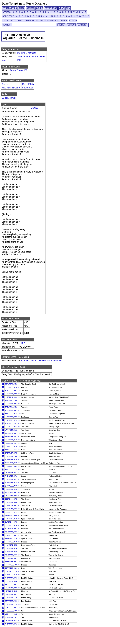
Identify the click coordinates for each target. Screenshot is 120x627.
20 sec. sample (9, 98)
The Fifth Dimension (26, 53)
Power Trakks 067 (18, 70)
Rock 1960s (28, 84)
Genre (5, 84)
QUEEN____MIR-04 (12, 486)
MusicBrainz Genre (11, 87)
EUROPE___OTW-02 (12, 525)
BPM (68, 8)
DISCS (22, 8)
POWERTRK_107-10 (12, 443)
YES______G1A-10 (12, 414)
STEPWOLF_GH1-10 (12, 561)
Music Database (36, 3)
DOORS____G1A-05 (12, 427)
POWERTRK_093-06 (12, 532)
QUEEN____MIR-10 (12, 446)
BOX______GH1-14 (12, 391)
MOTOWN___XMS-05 (12, 423)
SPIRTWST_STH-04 (12, 453)
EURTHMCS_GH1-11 (12, 558)
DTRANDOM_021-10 (12, 601)
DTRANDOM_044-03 (12, 621)
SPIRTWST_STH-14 (12, 538)
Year (4, 60)
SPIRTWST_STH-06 (12, 519)
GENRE (39, 8)
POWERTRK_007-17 (12, 555)
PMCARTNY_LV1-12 (12, 578)
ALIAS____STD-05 (12, 575)
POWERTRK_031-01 (12, 479)
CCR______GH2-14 (12, 608)
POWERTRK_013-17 (12, 489)
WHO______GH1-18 (12, 585)
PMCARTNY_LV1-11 (12, 624)
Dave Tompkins (12, 3)
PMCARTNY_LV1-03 (12, 420)
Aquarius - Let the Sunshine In (31, 56)
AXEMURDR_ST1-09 (12, 476)
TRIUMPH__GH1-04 (12, 407)
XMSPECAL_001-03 (12, 397)
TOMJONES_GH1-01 (12, 410)
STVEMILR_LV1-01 (12, 437)
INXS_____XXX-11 (12, 450)
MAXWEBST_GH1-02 (12, 466)
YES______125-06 (12, 469)
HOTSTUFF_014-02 (12, 483)
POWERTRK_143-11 (12, 440)
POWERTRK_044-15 (12, 502)
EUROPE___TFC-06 (12, 565)
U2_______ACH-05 (12, 611)
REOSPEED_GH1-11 (12, 394)
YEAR (61, 8)
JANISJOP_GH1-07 (12, 506)
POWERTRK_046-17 (12, 552)
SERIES (63, 20)
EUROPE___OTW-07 (12, 387)
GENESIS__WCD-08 (12, 515)
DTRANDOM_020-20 (12, 568)
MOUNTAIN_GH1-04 (12, 529)
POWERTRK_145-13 (12, 617)
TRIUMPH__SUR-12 (12, 400)
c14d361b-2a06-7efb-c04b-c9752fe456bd (41, 360)
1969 (19, 60)
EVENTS (73, 20)
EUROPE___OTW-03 (12, 542)
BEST (12, 20)
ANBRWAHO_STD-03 (12, 463)
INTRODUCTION (9, 8)
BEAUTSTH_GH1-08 (12, 384)
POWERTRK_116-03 (12, 604)
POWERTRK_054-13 (12, 548)
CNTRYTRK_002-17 (12, 594)
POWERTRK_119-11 (12, 598)
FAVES (43, 20)
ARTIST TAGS (51, 8)
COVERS (30, 8)
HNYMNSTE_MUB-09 (12, 545)
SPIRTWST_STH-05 (12, 571)
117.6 (22, 343)
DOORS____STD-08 (12, 499)
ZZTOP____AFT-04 (12, 535)
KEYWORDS (53, 20)
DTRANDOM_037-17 (12, 473)
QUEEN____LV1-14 (12, 512)
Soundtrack (27, 87)
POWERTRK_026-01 (12, 460)
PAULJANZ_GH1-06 (12, 492)
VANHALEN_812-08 (12, 430)
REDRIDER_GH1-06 (12, 404)
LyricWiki (34, 108)
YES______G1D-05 (12, 614)
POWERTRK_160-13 (12, 456)
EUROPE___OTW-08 (12, 522)
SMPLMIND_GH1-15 (12, 588)
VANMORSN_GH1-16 (12, 433)
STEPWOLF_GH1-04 (12, 496)
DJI (37, 20)
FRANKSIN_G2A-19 (12, 581)
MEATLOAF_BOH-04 (12, 591)
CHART (20, 20)
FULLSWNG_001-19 (12, 509)
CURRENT (29, 20)
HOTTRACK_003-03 (12, 417)
